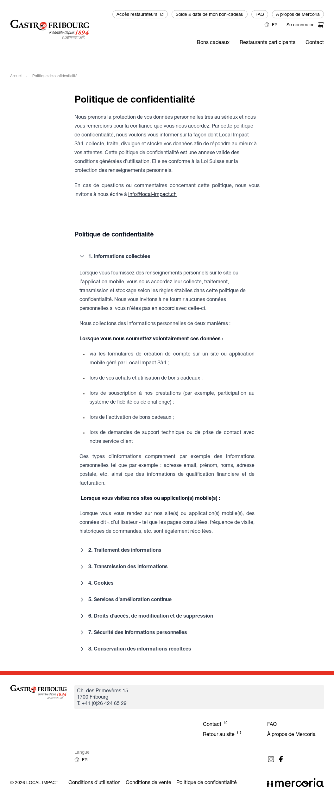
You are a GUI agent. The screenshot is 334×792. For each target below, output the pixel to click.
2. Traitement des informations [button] (119, 550)
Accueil (16, 75)
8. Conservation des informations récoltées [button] (134, 649)
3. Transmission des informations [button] (123, 566)
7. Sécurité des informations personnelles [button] (132, 632)
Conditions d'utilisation (94, 782)
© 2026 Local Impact (34, 782)
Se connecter (300, 24)
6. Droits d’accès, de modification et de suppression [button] (145, 616)
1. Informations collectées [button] (114, 256)
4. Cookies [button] (96, 583)
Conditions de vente (148, 782)
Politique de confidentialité (206, 782)
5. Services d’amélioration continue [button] (125, 599)
